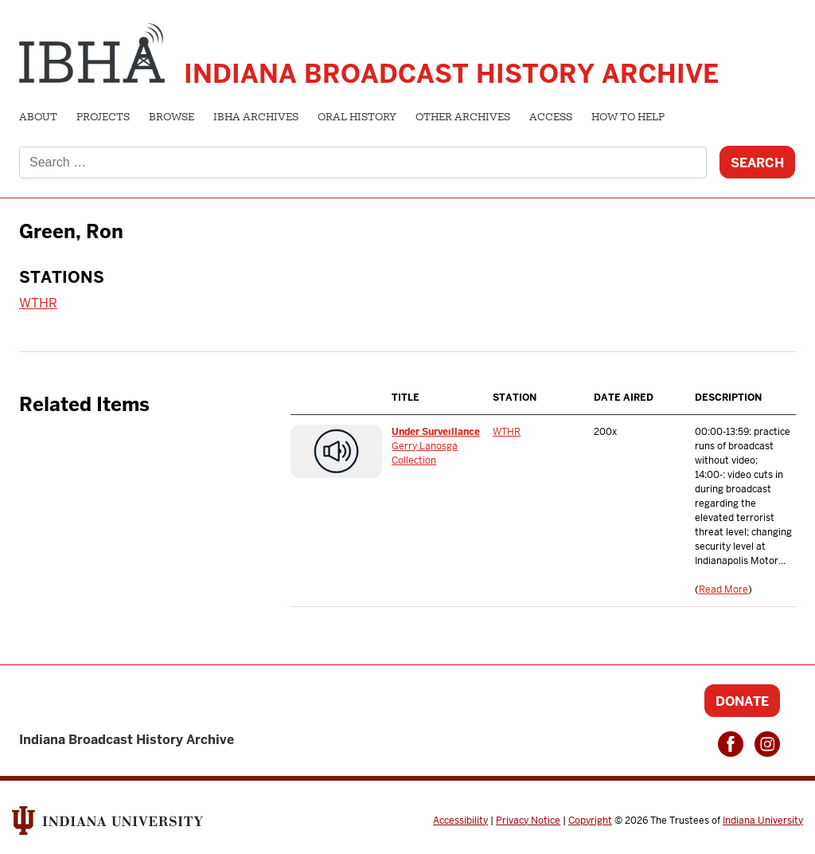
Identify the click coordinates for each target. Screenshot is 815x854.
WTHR (38, 303)
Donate (742, 701)
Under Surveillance (436, 431)
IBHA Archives (255, 118)
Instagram (767, 744)
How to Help (628, 118)
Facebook (730, 744)
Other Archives (462, 118)
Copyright (590, 820)
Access (550, 118)
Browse (171, 118)
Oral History (357, 118)
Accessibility (460, 820)
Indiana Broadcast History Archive (451, 73)
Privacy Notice (528, 820)
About (38, 118)
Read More (723, 589)
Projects (103, 118)
